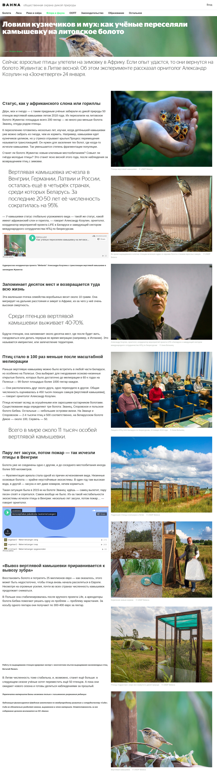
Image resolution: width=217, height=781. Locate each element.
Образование (116, 13)
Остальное (135, 13)
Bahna (11, 5)
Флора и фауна (55, 13)
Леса (19, 13)
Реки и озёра (34, 13)
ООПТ (72, 13)
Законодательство (92, 13)
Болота (6, 13)
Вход (209, 4)
